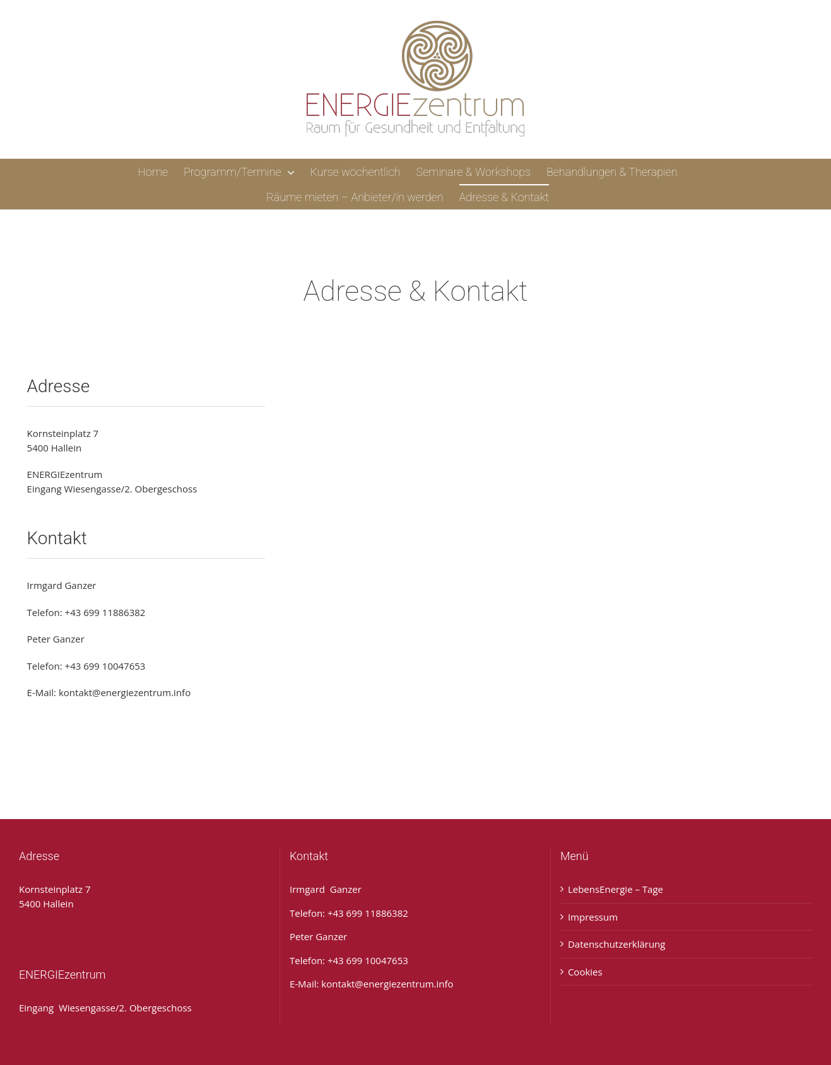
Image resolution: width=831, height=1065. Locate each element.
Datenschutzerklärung (617, 944)
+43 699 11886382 (105, 612)
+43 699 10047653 (105, 666)
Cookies (585, 971)
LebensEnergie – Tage (615, 889)
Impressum (593, 917)
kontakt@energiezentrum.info (125, 692)
